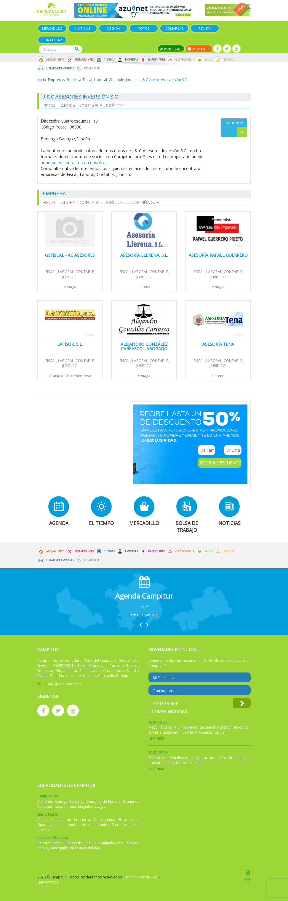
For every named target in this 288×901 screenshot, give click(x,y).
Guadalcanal (47, 824)
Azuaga (70, 286)
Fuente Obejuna (77, 843)
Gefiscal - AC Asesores (70, 255)
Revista (205, 28)
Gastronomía (184, 59)
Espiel (57, 843)
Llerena (144, 286)
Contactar (52, 40)
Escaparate (92, 68)
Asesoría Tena (218, 344)
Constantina (104, 819)
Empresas (131, 59)
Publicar (171, 49)
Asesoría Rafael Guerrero (218, 255)
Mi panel (199, 49)
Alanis (42, 819)
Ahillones (45, 801)
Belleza (229, 59)
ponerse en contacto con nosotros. (74, 162)
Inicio (41, 79)
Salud (209, 59)
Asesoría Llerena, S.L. (144, 255)
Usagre (100, 806)
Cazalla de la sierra (70, 819)
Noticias (82, 28)
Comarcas (174, 28)
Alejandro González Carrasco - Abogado (144, 346)
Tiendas (109, 59)
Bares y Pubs (156, 59)
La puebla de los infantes (85, 824)
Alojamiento (55, 59)
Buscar (77, 49)
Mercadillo (52, 28)
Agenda (113, 28)
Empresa (73, 79)
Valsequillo (59, 848)
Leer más (156, 738)
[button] (140, 625)
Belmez (43, 843)
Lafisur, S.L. (70, 344)
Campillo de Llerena (104, 801)
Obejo (42, 848)
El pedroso (128, 819)
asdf (144, 607)
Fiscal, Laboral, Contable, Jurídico (111, 79)
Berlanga (76, 801)
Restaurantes (84, 59)
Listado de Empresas (60, 68)
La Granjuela (103, 843)
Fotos (143, 28)
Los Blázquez (127, 843)
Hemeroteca (47, 882)
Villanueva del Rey (85, 848)
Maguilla (85, 806)
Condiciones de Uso (141, 877)
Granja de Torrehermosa (70, 375)
